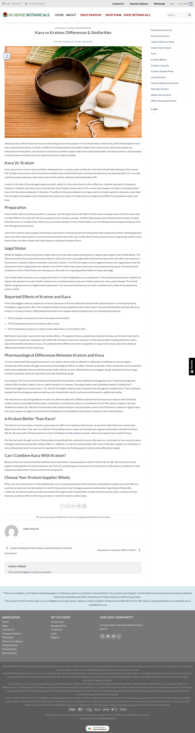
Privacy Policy (9, 649)
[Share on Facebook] (62, 506)
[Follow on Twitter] (108, 636)
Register (55, 637)
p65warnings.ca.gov (129, 705)
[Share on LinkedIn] (84, 506)
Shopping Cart (58, 625)
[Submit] (189, 15)
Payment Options (11, 633)
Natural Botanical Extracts (165, 82)
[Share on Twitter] (67, 506)
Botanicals (61, 28)
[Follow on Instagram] (102, 636)
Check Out (56, 629)
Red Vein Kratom (160, 88)
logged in (26, 571)
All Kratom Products (161, 30)
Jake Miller (87, 42)
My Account (57, 621)
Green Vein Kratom (161, 47)
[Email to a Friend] (73, 506)
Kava (153, 53)
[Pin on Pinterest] (78, 506)
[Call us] (119, 636)
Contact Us (8, 629)
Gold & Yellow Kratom (162, 41)
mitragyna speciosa (82, 487)
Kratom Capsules (160, 65)
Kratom (71, 28)
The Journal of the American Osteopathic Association (46, 380)
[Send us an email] (113, 636)
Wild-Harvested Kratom (163, 100)
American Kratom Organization (21, 266)
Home (5, 621)
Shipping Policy (10, 645)
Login (54, 633)
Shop (5, 625)
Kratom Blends (159, 59)
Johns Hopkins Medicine (49, 307)
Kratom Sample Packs (162, 71)
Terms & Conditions (12, 641)
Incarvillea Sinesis (72, 432)
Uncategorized (83, 28)
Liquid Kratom (158, 77)
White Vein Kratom (161, 94)
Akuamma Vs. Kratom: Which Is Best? (119, 549)
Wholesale (7, 637)
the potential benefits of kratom (100, 151)
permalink (105, 517)
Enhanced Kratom (160, 35)
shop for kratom (64, 495)
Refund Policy (9, 653)
